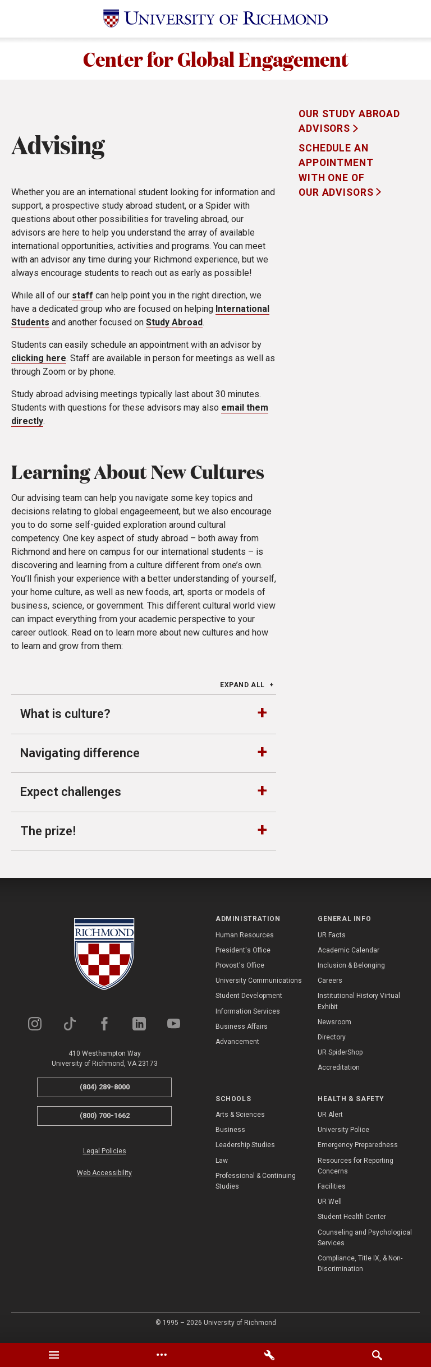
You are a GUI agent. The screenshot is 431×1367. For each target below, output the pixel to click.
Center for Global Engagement (216, 60)
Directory (332, 1040)
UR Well (330, 1204)
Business (230, 1133)
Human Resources (245, 938)
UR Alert (330, 1117)
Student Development (249, 999)
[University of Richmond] (215, 19)
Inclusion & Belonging (351, 968)
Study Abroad (174, 325)
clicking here (38, 361)
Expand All (242, 688)
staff (82, 298)
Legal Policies (104, 1154)
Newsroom (334, 1025)
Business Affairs (242, 1029)
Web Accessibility (104, 1176)
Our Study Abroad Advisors (349, 124)
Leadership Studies (245, 1148)
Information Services (248, 1014)
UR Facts (332, 938)
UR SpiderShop (340, 1056)
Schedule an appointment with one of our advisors (337, 173)
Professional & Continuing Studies (256, 1184)
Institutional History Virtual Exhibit (359, 1004)
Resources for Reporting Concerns (355, 1168)
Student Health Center (352, 1220)
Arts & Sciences (240, 1117)
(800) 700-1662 (105, 1118)
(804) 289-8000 (105, 1090)
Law (222, 1163)
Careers (330, 984)
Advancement (237, 1044)
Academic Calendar (348, 953)
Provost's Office (240, 968)
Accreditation (339, 1071)
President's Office (243, 953)
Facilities (332, 1189)
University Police (343, 1133)
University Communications (259, 984)
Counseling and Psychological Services (365, 1240)
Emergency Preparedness (358, 1148)
